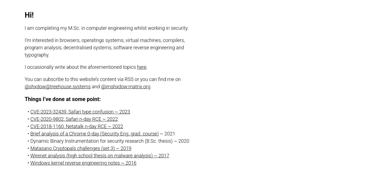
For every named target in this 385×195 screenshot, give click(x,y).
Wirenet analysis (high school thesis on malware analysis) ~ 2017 (99, 155)
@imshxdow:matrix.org (125, 86)
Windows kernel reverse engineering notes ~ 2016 (83, 163)
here (141, 67)
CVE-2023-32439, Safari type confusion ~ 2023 (80, 112)
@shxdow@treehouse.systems (58, 86)
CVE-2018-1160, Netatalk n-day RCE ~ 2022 (76, 126)
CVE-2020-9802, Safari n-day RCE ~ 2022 (74, 119)
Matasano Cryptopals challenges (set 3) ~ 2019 (80, 148)
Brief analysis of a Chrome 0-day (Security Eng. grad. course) (94, 133)
